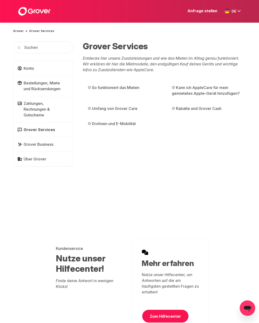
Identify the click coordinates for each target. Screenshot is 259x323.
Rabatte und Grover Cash (196, 108)
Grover (18, 31)
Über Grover (31, 159)
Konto (25, 68)
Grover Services (41, 31)
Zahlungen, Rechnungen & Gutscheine (33, 109)
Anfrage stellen (202, 10)
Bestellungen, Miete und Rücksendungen (38, 86)
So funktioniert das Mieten (113, 87)
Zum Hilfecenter (165, 316)
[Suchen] (43, 47)
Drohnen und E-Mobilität (112, 123)
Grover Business (35, 144)
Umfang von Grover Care (112, 108)
